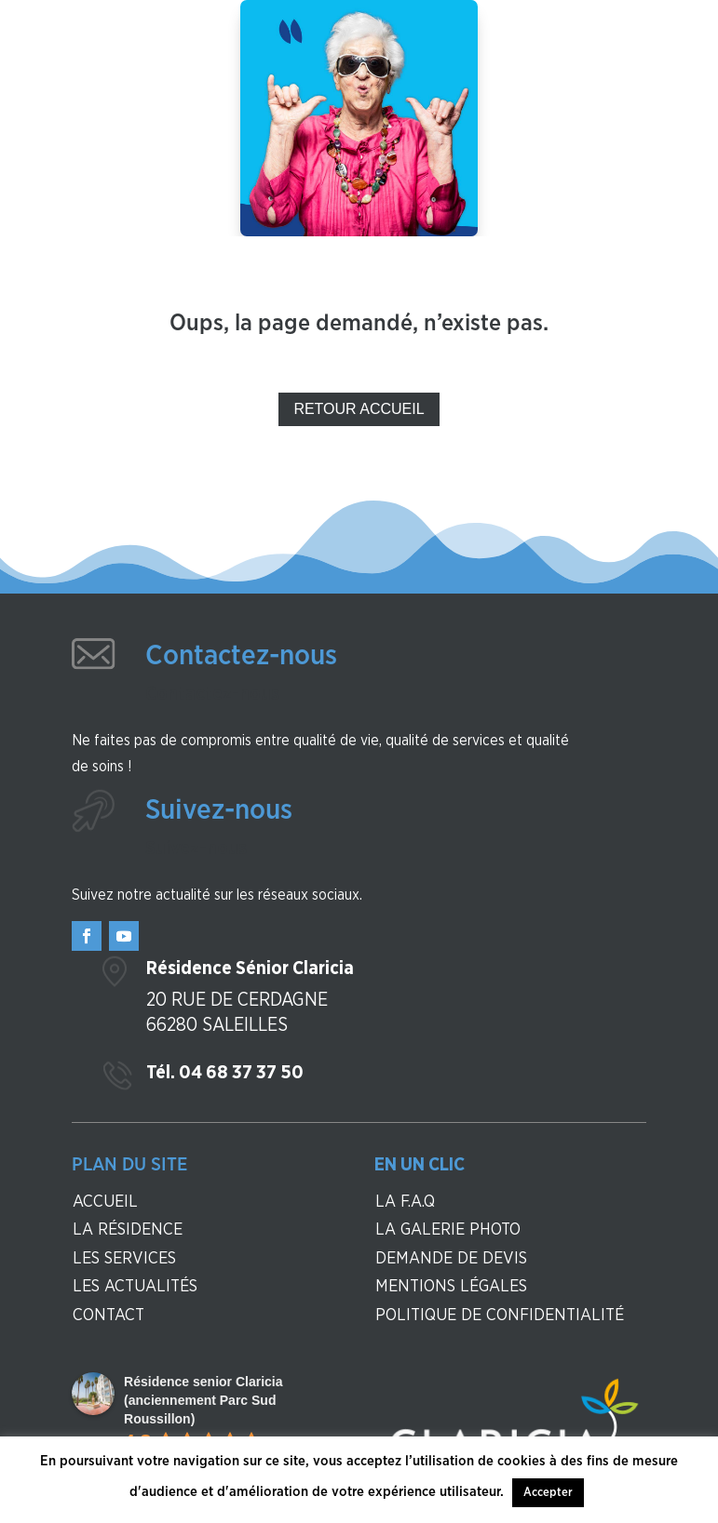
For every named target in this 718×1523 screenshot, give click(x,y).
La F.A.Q (405, 1202)
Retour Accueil (358, 409)
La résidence (128, 1230)
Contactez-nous (241, 656)
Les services (124, 1258)
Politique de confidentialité (499, 1315)
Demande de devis (451, 1258)
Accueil (105, 1202)
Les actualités (135, 1286)
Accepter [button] (548, 1493)
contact (108, 1315)
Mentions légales (451, 1286)
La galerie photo (448, 1230)
